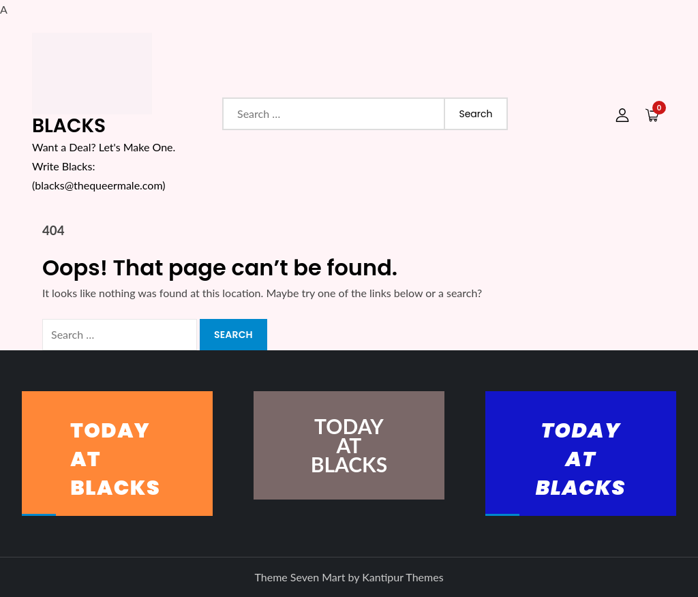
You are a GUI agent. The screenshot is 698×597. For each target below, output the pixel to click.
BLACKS (69, 125)
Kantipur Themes (402, 576)
